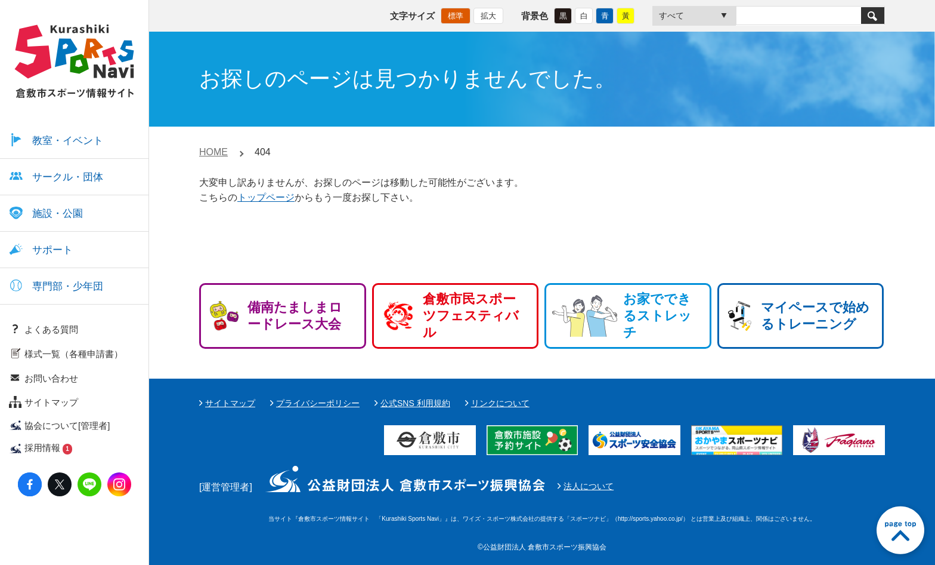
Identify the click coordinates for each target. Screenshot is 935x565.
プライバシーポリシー (318, 403)
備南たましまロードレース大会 (294, 315)
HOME (213, 152)
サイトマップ (230, 403)
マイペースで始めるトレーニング (815, 315)
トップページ (266, 197)
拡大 (488, 15)
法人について (589, 486)
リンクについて (500, 403)
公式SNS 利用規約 (415, 403)
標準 (455, 15)
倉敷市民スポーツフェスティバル (471, 315)
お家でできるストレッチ (657, 315)
